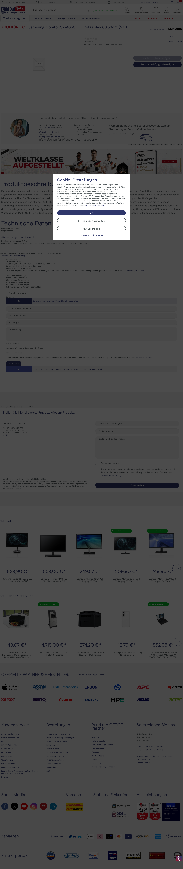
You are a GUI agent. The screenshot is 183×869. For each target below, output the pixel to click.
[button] (179, 858)
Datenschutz (98, 235)
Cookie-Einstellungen (77, 180)
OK (91, 212)
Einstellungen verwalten (91, 220)
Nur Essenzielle (91, 228)
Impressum (84, 235)
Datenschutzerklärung (95, 205)
